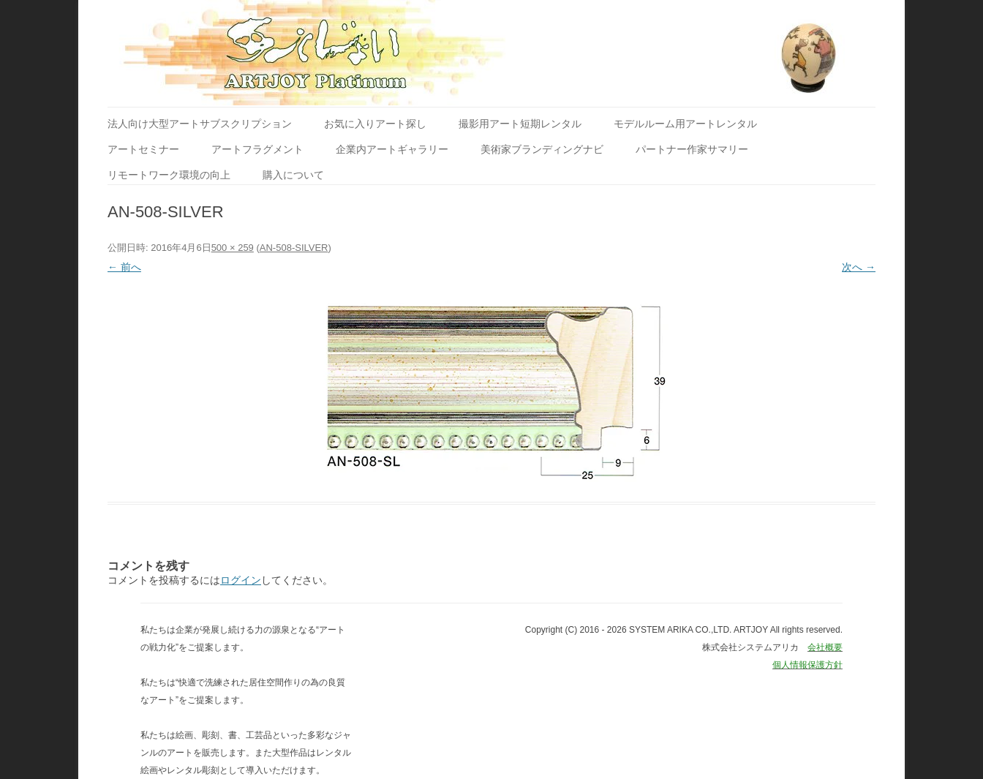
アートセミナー (143, 149)
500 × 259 (232, 247)
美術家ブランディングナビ (542, 149)
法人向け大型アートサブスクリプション (200, 123)
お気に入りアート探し (375, 123)
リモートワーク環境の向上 (169, 175)
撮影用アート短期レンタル (520, 123)
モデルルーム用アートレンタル (685, 123)
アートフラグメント (257, 149)
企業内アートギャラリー (392, 149)
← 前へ (124, 267)
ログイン (240, 580)
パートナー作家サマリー (692, 149)
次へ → (858, 267)
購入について (293, 175)
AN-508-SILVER (294, 247)
